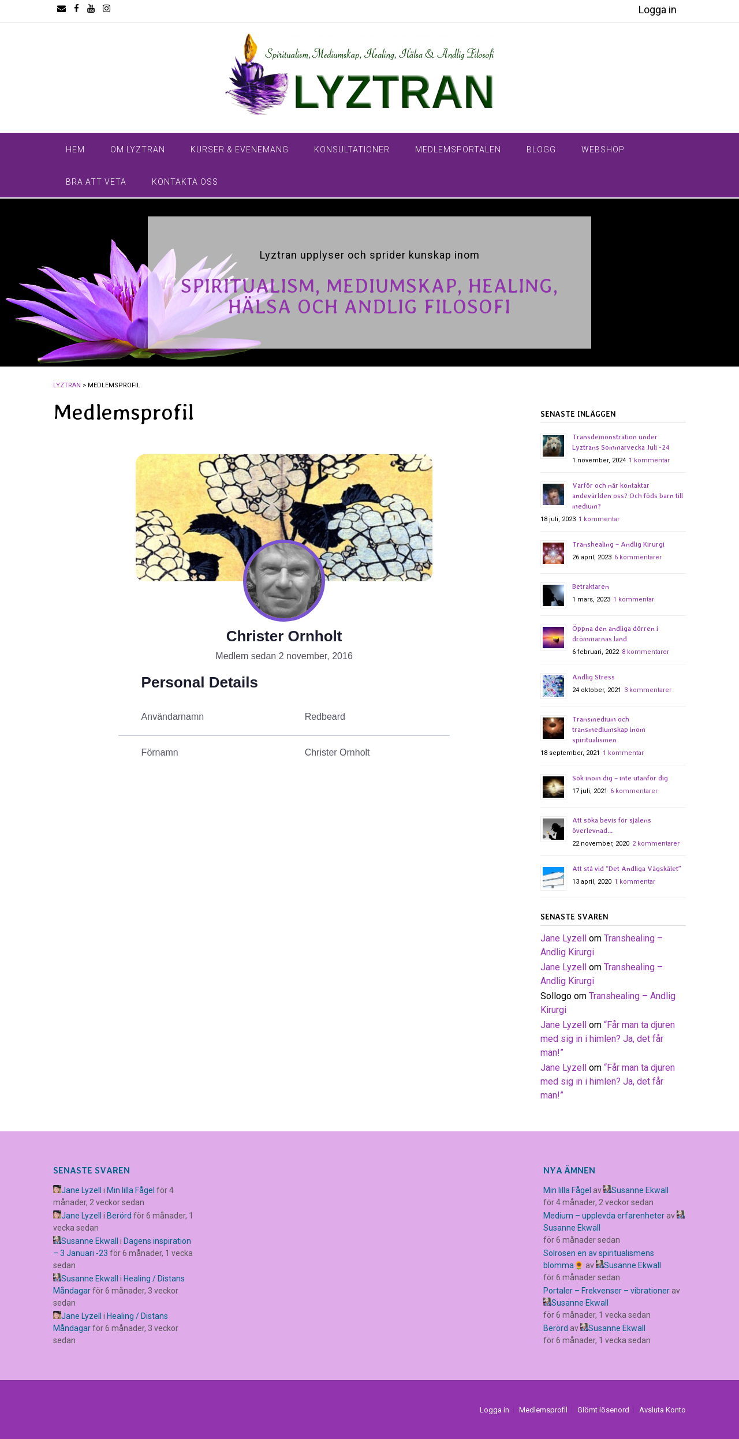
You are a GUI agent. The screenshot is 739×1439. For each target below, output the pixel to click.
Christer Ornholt (284, 636)
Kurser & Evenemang (240, 149)
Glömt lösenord (603, 1410)
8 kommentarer (645, 652)
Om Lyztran (137, 149)
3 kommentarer (647, 690)
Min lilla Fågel (131, 1190)
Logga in (658, 9)
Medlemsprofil (543, 1410)
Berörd (119, 1215)
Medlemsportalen (458, 149)
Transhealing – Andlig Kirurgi (618, 544)
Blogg (541, 149)
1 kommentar (649, 460)
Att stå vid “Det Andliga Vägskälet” (626, 869)
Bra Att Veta (96, 181)
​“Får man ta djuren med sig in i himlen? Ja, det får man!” (607, 1038)
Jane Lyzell (563, 938)
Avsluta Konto (662, 1410)
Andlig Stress (593, 677)
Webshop (603, 149)
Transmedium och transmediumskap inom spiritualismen (608, 729)
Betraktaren (590, 586)
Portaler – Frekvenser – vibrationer (606, 1290)
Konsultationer (352, 149)
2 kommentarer (656, 843)
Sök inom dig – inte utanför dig (620, 778)
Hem (75, 149)
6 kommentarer (638, 557)
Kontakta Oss (185, 181)
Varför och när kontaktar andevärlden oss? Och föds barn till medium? (627, 495)
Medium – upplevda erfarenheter (604, 1215)
